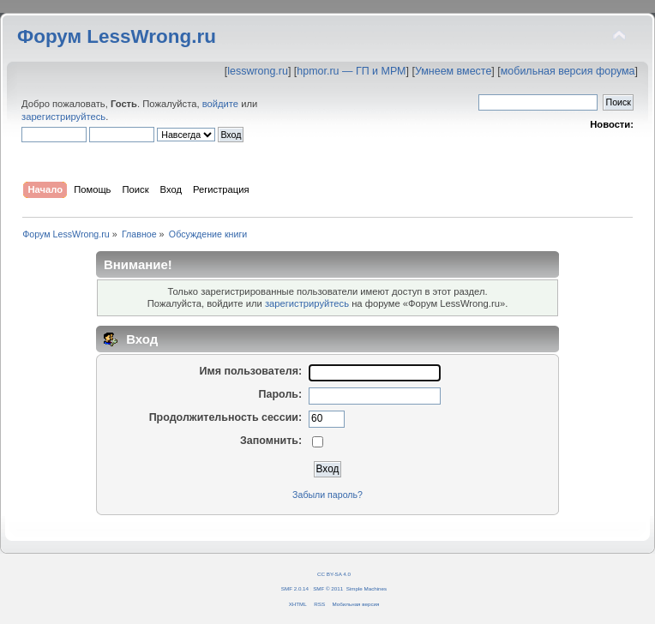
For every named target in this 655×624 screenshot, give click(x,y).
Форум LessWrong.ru (116, 36)
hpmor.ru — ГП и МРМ (351, 71)
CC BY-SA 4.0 (334, 574)
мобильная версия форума (568, 71)
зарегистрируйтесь (63, 116)
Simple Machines (366, 588)
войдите (220, 104)
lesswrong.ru (257, 71)
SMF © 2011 (328, 588)
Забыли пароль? (327, 494)
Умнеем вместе (453, 71)
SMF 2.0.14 (295, 588)
